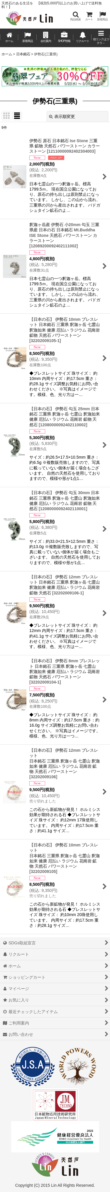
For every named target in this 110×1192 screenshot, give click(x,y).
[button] (75, 16)
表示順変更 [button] (62, 116)
